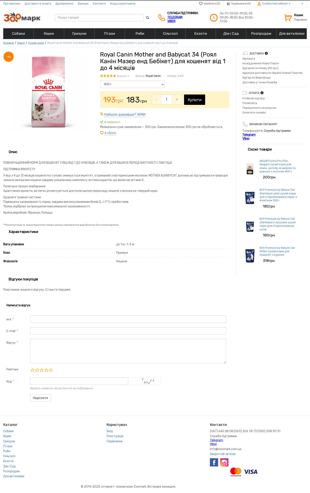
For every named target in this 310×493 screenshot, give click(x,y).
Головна (8, 42)
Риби (6, 451)
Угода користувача (122, 3)
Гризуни (9, 441)
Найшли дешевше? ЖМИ (124, 114)
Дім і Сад (9, 466)
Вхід (110, 431)
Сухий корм (36, 42)
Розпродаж (11, 471)
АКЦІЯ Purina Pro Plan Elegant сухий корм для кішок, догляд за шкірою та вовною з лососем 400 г (278, 166)
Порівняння (114, 441)
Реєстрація (115, 436)
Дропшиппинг (64, 3)
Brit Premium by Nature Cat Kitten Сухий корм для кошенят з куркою (277, 251)
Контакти (99, 3)
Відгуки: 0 (123, 76)
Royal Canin (153, 75)
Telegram (174, 17)
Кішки (21, 42)
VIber (171, 21)
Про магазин (11, 3)
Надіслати (40, 398)
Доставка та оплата (38, 3)
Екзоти (8, 461)
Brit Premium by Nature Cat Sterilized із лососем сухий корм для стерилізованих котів (278, 224)
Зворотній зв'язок (223, 454)
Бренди (83, 3)
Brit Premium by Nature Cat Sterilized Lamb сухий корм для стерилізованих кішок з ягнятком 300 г (278, 195)
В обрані (110, 132)
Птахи (7, 446)
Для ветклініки (13, 476)
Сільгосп (9, 456)
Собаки (8, 431)
